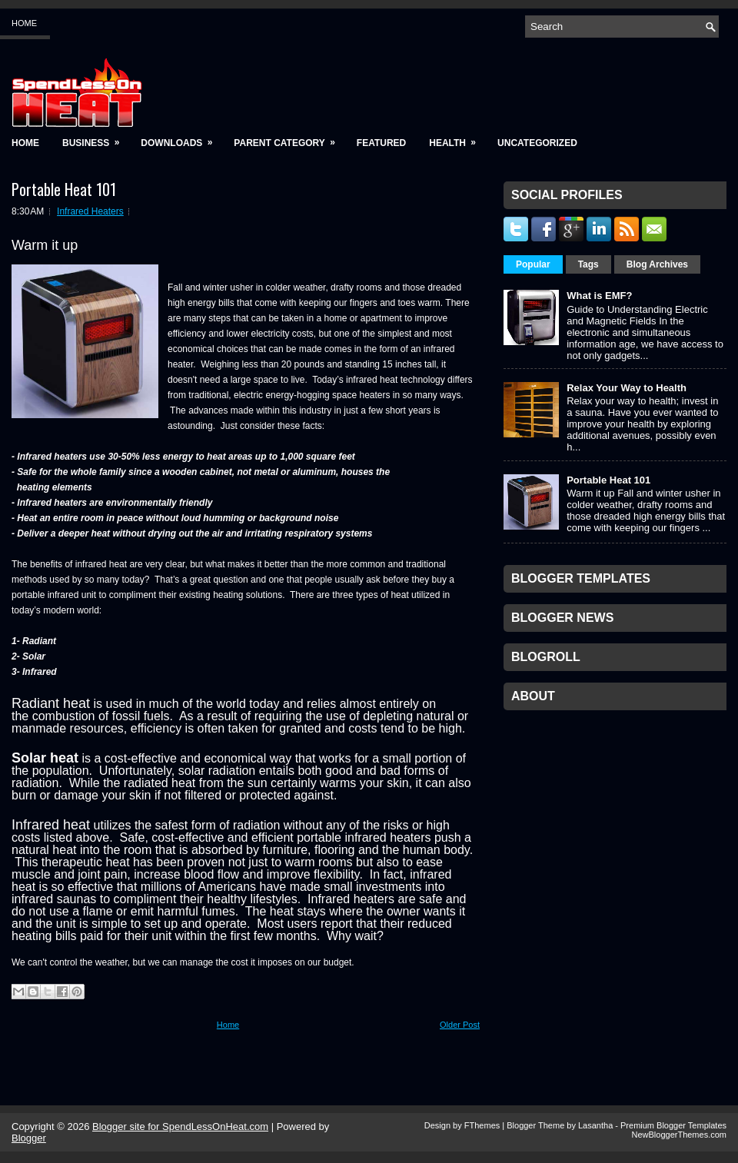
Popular (533, 264)
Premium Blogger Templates (673, 1125)
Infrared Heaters (90, 211)
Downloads (181, 138)
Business (95, 138)
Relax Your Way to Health (626, 388)
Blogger (29, 1138)
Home (24, 23)
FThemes (482, 1125)
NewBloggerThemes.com (679, 1134)
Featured (381, 143)
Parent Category (289, 138)
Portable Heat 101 (64, 189)
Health (457, 138)
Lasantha (595, 1125)
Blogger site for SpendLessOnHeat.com (180, 1126)
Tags (588, 264)
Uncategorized (537, 143)
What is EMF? (599, 295)
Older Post (460, 1024)
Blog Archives (657, 264)
